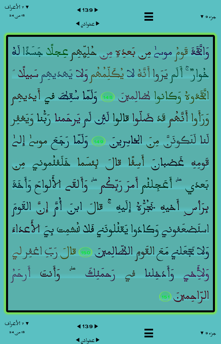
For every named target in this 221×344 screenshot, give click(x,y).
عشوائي (88, 24)
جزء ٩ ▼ (207, 16)
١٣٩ (87, 9)
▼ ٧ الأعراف (17, 11)
